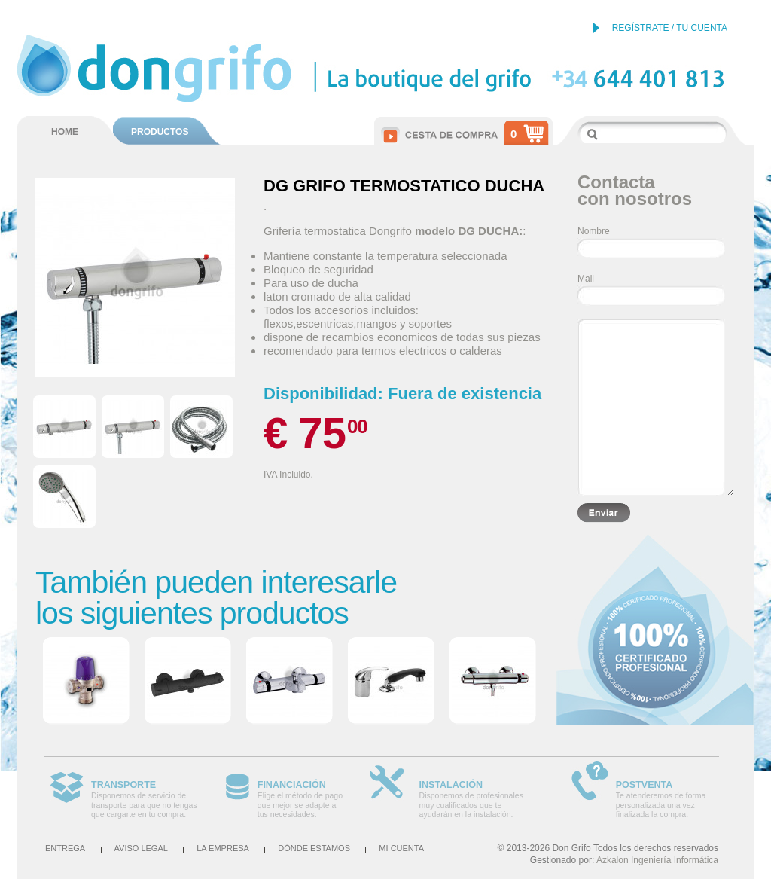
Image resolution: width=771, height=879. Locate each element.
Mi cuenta (401, 848)
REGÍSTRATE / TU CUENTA (669, 28)
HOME (64, 132)
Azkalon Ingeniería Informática (657, 860)
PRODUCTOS (159, 132)
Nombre (593, 231)
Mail (585, 278)
